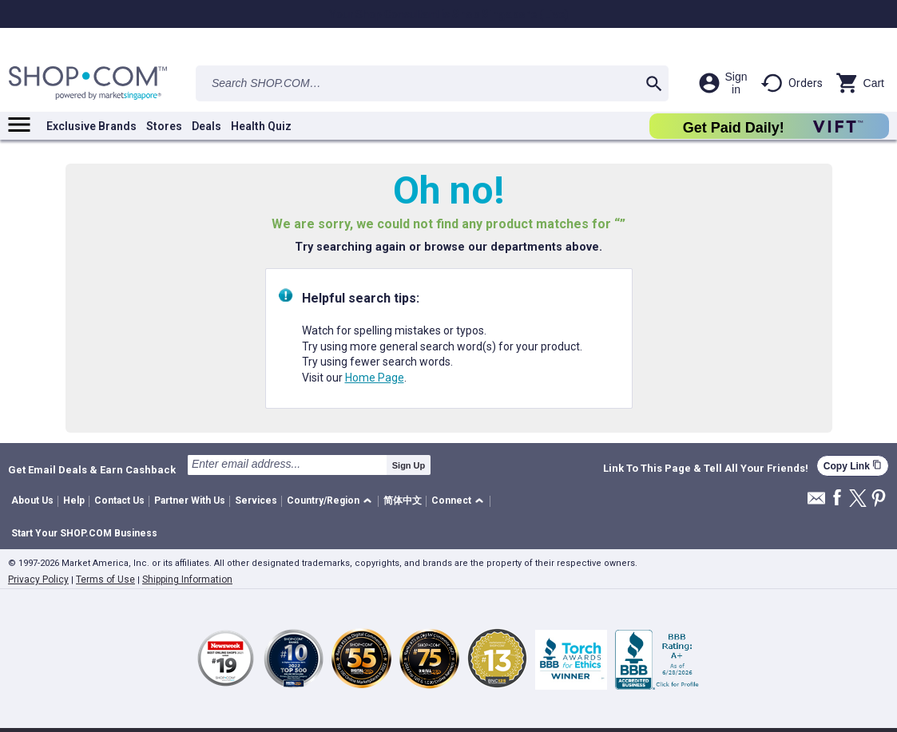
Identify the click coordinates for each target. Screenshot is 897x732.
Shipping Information (187, 579)
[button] (332, 501)
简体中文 (402, 500)
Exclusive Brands (91, 126)
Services (256, 500)
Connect (451, 500)
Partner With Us (189, 500)
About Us (32, 500)
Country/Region (323, 500)
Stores (164, 126)
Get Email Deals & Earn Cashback (92, 469)
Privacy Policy (38, 579)
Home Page (374, 377)
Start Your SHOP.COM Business (84, 533)
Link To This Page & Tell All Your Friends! (705, 468)
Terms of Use (105, 579)
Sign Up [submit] (409, 465)
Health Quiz (261, 126)
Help (74, 500)
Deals (206, 126)
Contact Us (119, 500)
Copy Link (853, 466)
